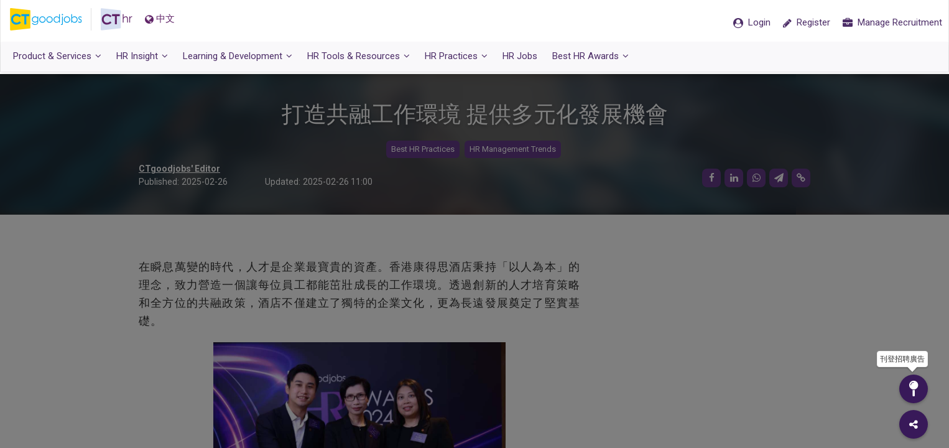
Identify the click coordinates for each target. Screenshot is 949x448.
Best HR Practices (423, 149)
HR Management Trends (513, 149)
